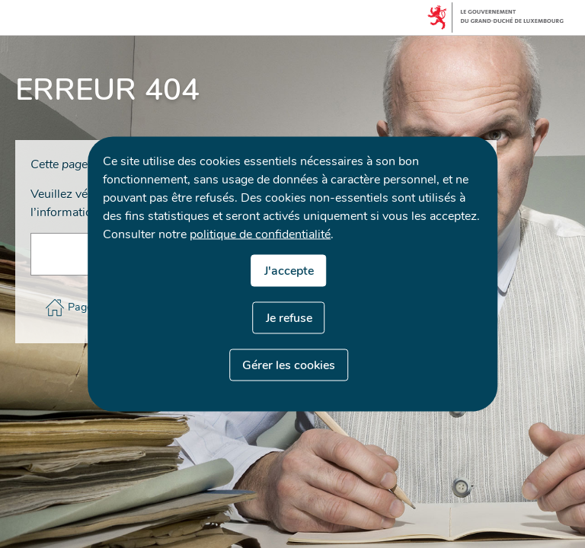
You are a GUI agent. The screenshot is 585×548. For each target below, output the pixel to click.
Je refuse (289, 318)
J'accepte (289, 271)
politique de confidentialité (260, 234)
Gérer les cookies (288, 365)
